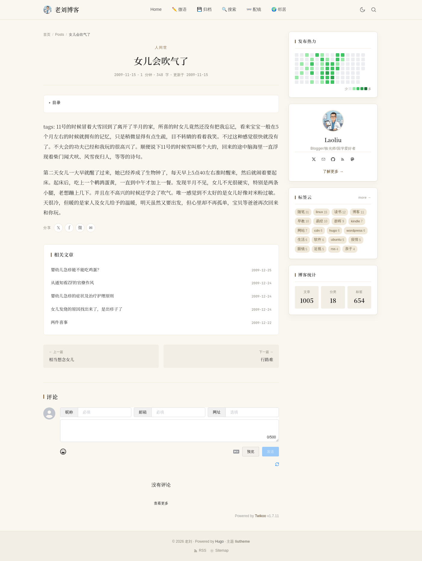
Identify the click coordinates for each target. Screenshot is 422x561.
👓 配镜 (253, 9)
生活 (302, 241)
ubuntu (338, 241)
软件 (320, 241)
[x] (314, 159)
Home (155, 9)
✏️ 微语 (178, 9)
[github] (333, 159)
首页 (46, 34)
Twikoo (260, 516)
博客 (359, 212)
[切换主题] (361, 9)
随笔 (303, 212)
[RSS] (342, 159)
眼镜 (302, 251)
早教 (303, 222)
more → (365, 197)
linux (322, 212)
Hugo (219, 541)
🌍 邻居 (278, 9)
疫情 (357, 241)
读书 (341, 212)
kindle (358, 222)
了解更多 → (333, 171)
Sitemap (219, 550)
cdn (319, 231)
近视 (320, 251)
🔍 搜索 (228, 9)
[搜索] (373, 9)
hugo (335, 231)
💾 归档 (203, 9)
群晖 (340, 222)
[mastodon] (352, 159)
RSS (200, 550)
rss (335, 251)
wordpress (357, 231)
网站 (302, 231)
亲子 (351, 251)
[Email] (323, 159)
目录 (56, 102)
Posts (59, 34)
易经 (322, 222)
